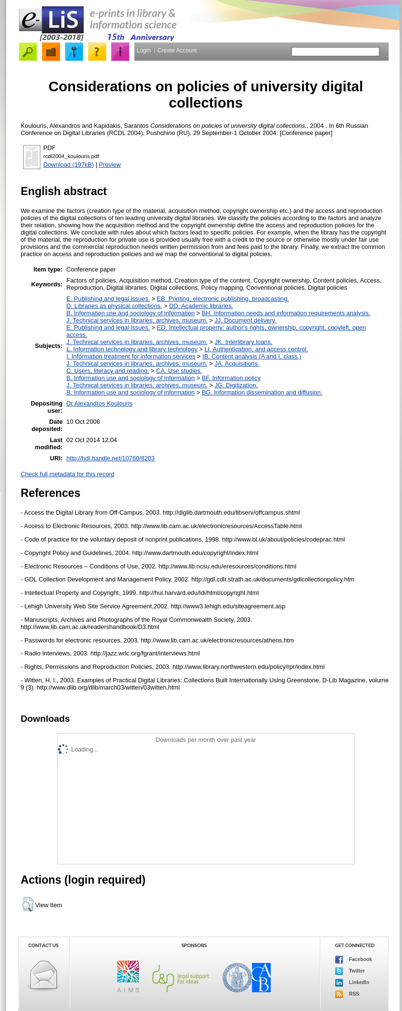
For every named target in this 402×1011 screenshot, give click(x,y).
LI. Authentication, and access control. (256, 349)
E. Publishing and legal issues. (108, 298)
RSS (347, 994)
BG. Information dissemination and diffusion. (261, 392)
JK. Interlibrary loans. (243, 341)
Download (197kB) (68, 164)
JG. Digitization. (236, 385)
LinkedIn (352, 982)
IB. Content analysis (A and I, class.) (252, 356)
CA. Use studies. (179, 370)
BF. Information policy (230, 378)
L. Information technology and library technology (131, 349)
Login (144, 50)
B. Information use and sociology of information (130, 313)
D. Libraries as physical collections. (114, 305)
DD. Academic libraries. (201, 305)
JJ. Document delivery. (245, 320)
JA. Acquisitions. (236, 363)
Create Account (177, 50)
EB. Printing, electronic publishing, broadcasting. (223, 298)
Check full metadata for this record (67, 474)
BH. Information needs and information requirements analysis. (285, 313)
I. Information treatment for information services (130, 356)
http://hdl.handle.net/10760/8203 (110, 458)
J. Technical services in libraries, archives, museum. (137, 320)
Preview (110, 164)
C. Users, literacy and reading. (107, 370)
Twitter (350, 971)
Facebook (353, 959)
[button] (27, 904)
